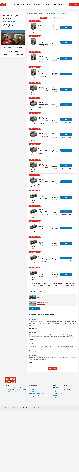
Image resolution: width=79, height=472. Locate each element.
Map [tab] (62, 13)
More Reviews (52, 368)
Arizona (7, 387)
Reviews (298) (11, 21)
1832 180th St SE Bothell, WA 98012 (41, 296)
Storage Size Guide (51, 4)
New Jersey (8, 389)
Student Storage (33, 396)
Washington (15, 389)
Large (62, 18)
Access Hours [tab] (19, 47)
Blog (54, 398)
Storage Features (26, 4)
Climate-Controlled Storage (36, 393)
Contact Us (61, 4)
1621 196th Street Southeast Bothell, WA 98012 (43, 303)
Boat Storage (32, 389)
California (21, 387)
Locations (16, 4)
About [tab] (41, 13)
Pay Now (72, 4)
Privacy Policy (52, 407)
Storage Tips (56, 397)
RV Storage (32, 391)
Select (66, 27)
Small (49, 18)
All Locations (22, 389)
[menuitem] (17, 4)
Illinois (11, 387)
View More (6, 42)
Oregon (16, 387)
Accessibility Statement (40, 407)
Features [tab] (51, 13)
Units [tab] (33, 13)
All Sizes (43, 18)
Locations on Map (34, 309)
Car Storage (32, 387)
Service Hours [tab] (7, 47)
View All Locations (10, 391)
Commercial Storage (34, 395)
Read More (32, 325)
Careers (66, 387)
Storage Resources (38, 4)
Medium (56, 18)
